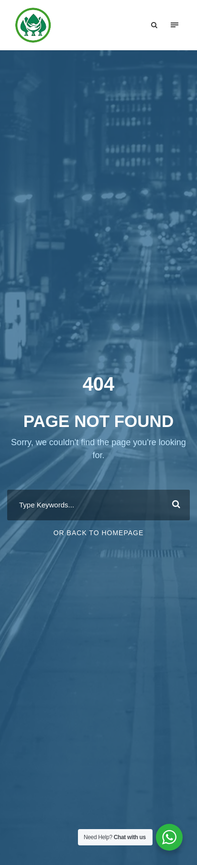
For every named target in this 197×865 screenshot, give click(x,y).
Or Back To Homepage (99, 533)
